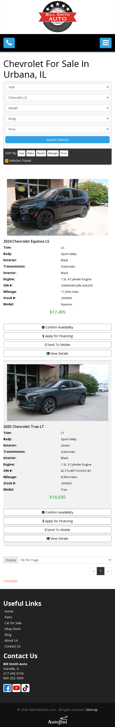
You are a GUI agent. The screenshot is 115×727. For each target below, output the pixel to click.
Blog (8, 634)
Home (9, 611)
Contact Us (13, 646)
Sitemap (92, 710)
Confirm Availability (57, 327)
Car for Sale (13, 623)
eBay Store (13, 629)
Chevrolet (10, 581)
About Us (11, 640)
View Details (57, 353)
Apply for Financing (57, 336)
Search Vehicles (57, 140)
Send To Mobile (57, 345)
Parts (8, 617)
